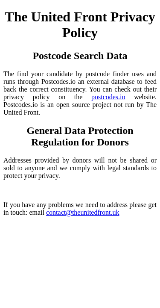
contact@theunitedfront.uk (82, 212)
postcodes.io (108, 97)
